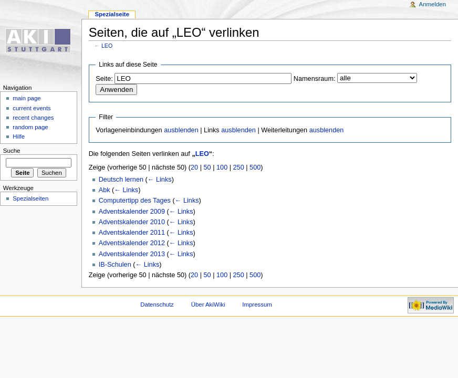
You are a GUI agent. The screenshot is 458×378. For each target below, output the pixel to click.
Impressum (257, 304)
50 (207, 167)
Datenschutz (157, 304)
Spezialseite (112, 14)
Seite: (104, 78)
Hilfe (19, 136)
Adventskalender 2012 (132, 243)
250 (238, 167)
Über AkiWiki (208, 304)
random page (30, 127)
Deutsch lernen (121, 179)
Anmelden (432, 4)
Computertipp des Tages (135, 200)
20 (194, 167)
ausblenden (181, 130)
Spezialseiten (30, 198)
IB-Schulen (115, 264)
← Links (160, 179)
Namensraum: (315, 78)
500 (255, 167)
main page (27, 98)
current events (32, 108)
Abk (104, 190)
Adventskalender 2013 (132, 254)
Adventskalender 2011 (132, 232)
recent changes (33, 117)
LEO (106, 46)
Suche (11, 151)
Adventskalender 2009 (132, 211)
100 (221, 167)
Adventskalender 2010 (132, 222)
